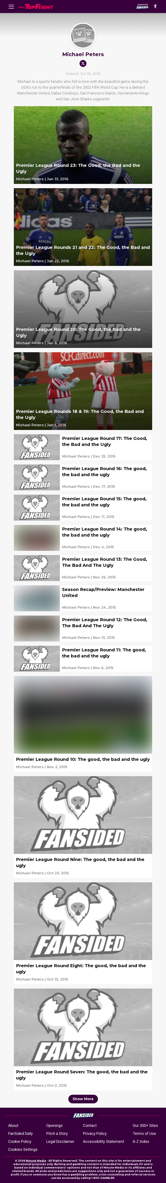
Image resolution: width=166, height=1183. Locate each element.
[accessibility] (155, 6)
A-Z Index (141, 1141)
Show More (83, 1099)
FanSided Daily (20, 1133)
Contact (90, 1125)
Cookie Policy (19, 1141)
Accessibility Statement (103, 1141)
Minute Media (36, 1160)
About (13, 1125)
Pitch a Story (57, 1133)
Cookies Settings (23, 1149)
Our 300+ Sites (145, 1125)
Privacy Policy (95, 1133)
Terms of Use (144, 1133)
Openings (54, 1125)
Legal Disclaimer (60, 1141)
